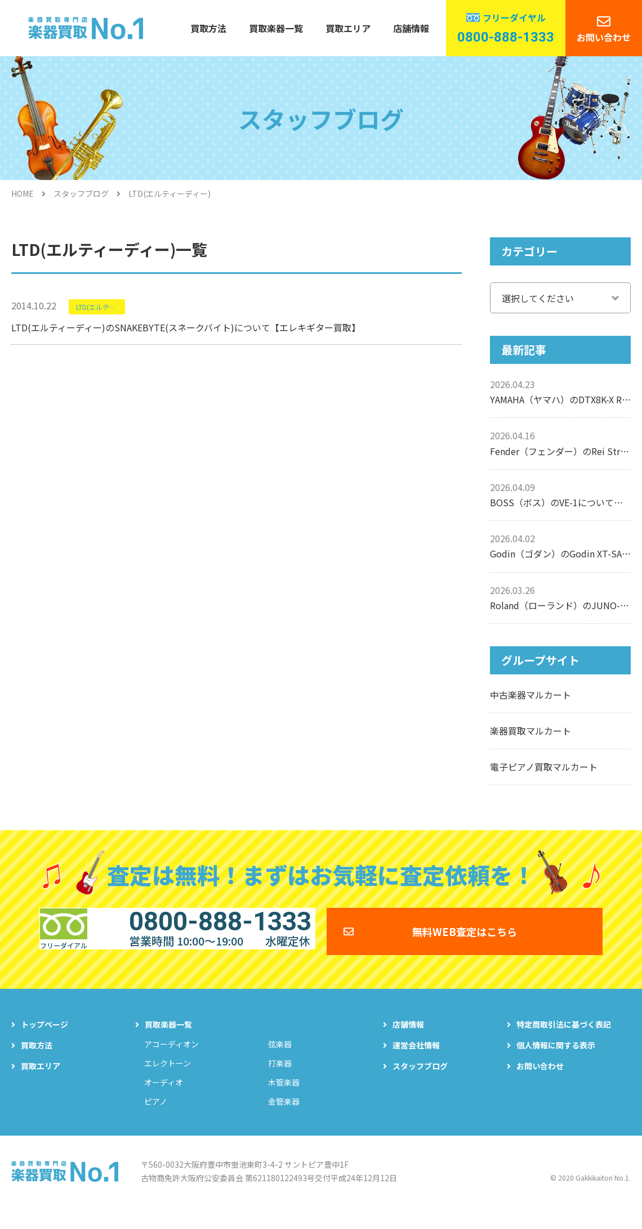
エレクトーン (167, 1079)
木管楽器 (284, 1098)
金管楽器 (284, 1117)
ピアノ (155, 1117)
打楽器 (280, 1079)
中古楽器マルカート (530, 694)
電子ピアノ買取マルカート (544, 766)
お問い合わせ (604, 37)
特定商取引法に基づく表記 (563, 1040)
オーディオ (163, 1098)
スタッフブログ (81, 193)
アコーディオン (171, 1060)
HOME (22, 193)
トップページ (44, 1040)
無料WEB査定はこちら (464, 939)
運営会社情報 (416, 1061)
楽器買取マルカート (530, 730)
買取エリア (348, 28)
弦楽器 (280, 1060)
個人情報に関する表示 (555, 1061)
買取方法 (208, 28)
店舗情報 (411, 28)
